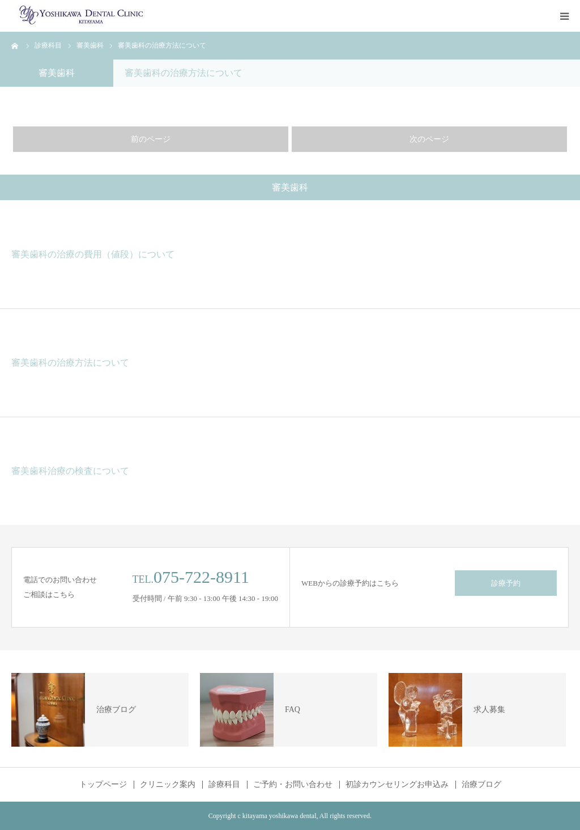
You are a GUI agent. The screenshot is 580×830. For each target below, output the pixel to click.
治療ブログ (481, 785)
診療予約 (506, 583)
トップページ (103, 785)
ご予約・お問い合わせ (292, 785)
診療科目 (224, 785)
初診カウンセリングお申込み (397, 785)
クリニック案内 (167, 785)
